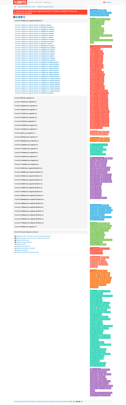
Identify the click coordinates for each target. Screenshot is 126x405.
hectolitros (100, 307)
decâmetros (102, 208)
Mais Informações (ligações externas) (26, 232)
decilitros (97, 310)
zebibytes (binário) (95, 195)
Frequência (95, 138)
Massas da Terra (95, 395)
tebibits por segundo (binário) (45, 6)
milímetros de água (106, 240)
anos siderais (94, 287)
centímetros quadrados (97, 31)
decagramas (94, 374)
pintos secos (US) (95, 317)
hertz (101, 138)
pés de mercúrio (95, 240)
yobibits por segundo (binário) (99, 107)
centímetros (101, 210)
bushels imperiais (106, 344)
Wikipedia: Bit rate (21, 244)
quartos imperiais (95, 337)
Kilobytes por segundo (96, 72)
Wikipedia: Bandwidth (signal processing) (27, 252)
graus (104, 10)
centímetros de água (96, 242)
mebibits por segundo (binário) (99, 93)
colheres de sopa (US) (96, 330)
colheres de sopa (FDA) (97, 356)
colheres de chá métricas (97, 365)
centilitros (104, 310)
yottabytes (93, 172)
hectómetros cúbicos (96, 293)
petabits (92, 163)
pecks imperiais (95, 344)
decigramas (107, 374)
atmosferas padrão (104, 223)
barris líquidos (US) (104, 319)
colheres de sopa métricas (98, 363)
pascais (109, 226)
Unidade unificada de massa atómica (101, 393)
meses (106, 278)
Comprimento (95, 205)
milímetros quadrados (96, 33)
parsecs (103, 217)
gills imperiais (94, 340)
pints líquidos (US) (95, 326)
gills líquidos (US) (107, 326)
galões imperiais (105, 335)
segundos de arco (106, 13)
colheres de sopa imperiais (98, 349)
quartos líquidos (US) (96, 323)
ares (111, 40)
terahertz (106, 141)
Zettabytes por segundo (97, 86)
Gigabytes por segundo (97, 77)
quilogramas (94, 372)
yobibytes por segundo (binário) (99, 125)
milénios (92, 282)
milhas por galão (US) (96, 147)
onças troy (102, 388)
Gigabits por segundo (96, 56)
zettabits (103, 163)
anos (109, 278)
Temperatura (95, 257)
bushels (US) (94, 319)
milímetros (109, 210)
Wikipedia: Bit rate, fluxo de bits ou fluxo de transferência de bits (33, 236)
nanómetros (102, 212)
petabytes (93, 170)
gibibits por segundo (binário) (99, 95)
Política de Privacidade (61, 401)
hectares (106, 40)
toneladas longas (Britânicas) (98, 386)
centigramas (94, 376)
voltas (100, 10)
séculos (108, 280)
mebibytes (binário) (96, 184)
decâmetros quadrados (97, 24)
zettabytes (106, 170)
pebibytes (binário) (95, 191)
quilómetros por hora (96, 253)
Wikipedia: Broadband (22, 250)
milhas (109, 212)
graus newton (94, 264)
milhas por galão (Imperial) (98, 149)
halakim (98, 282)
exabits (98, 163)
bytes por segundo (95, 70)
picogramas (93, 381)
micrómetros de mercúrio (100, 230)
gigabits (99, 160)
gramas (101, 374)
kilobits (110, 158)
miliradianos (100, 15)
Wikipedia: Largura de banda (24, 242)
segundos (93, 275)
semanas (93, 278)
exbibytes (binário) (95, 193)
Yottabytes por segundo (97, 88)
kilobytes (103, 165)
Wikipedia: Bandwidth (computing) (25, 248)
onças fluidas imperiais (97, 342)
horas (104, 275)
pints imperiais (106, 337)
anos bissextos (94, 280)
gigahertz (100, 141)
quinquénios (93, 284)
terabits (104, 160)
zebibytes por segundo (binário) (99, 123)
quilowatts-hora (103, 134)
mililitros (92, 312)
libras (92, 388)
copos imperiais (95, 347)
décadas (102, 280)
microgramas (94, 379)
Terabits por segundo (96, 58)
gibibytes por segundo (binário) (99, 114)
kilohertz (106, 138)
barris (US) (99, 312)
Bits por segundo (95, 49)
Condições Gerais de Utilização (45, 401)
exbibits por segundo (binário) (99, 102)
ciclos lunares (106, 282)
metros (109, 208)
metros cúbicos (107, 296)
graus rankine (94, 262)
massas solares (105, 395)
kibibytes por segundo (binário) (99, 109)
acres (92, 42)
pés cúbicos (105, 303)
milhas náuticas (95, 217)
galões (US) (107, 312)
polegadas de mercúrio (97, 237)
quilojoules (106, 132)
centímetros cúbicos (96, 300)
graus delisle (103, 262)
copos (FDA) (106, 354)
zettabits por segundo (96, 65)
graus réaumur (103, 264)
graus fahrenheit (95, 259)
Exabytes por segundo (96, 83)
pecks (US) (105, 317)
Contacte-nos (47, 2)
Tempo (93, 271)
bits (106, 158)
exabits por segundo (96, 63)
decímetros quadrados (97, 28)
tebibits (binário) (95, 177)
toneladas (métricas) (104, 381)
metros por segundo (96, 251)
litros (91, 310)
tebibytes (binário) (95, 188)
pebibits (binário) (106, 177)
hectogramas (102, 372)
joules (100, 132)
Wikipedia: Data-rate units (23, 246)
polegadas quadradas (96, 40)
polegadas (101, 215)
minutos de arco (95, 13)
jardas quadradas (107, 35)
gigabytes (100, 167)
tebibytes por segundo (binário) (99, 116)
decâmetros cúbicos (96, 296)
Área (93, 19)
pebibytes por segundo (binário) (99, 118)
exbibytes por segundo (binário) (99, 121)
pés (96, 215)
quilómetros (105, 205)
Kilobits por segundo (96, 51)
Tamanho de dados (97, 158)
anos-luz (108, 217)
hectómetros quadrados (97, 21)
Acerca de (31, 2)
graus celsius (105, 257)
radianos (92, 15)
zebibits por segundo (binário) (99, 104)
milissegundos (105, 273)
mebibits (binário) (95, 174)
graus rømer (93, 266)
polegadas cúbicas (95, 305)
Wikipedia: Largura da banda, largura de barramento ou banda (33, 238)
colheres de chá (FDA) (96, 358)
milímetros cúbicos (96, 303)
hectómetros (94, 208)
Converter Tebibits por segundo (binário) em (33, 25)
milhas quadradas (95, 35)
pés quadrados (94, 38)
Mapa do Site (38, 2)
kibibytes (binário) (106, 181)
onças (96, 388)
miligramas (102, 376)
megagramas (106, 369)
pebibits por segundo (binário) (99, 100)
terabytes (107, 167)
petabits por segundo (96, 60)
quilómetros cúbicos (104, 291)
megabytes (93, 167)
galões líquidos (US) (96, 321)
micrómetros (94, 212)
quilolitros (93, 307)
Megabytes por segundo (97, 74)
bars (104, 226)
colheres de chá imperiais (97, 351)
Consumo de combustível (99, 145)
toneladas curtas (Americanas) (99, 383)
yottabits (92, 165)
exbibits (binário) (95, 179)
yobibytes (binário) (95, 198)
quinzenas (100, 278)
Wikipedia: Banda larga (22, 240)
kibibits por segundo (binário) (99, 90)
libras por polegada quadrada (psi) (100, 228)
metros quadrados (95, 26)
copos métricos (94, 361)
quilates (108, 388)
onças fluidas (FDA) (96, 354)
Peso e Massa (96, 369)
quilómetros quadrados (103, 19)
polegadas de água (95, 244)
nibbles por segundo (96, 128)
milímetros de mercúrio (97, 233)
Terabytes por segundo (97, 79)
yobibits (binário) (95, 181)
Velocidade (95, 248)
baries (104, 244)
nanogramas (102, 379)
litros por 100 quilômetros (97, 154)
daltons (92, 390)
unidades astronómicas (97, 219)
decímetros (93, 210)
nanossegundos (102, 271)
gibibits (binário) (106, 174)
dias (108, 275)
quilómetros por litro (96, 152)
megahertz (93, 141)
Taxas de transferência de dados (26, 6)
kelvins (103, 259)
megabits (93, 160)
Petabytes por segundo (97, 81)
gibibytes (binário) (95, 186)
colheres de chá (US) (96, 333)
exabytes (99, 170)
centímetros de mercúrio (97, 235)
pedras (110, 386)
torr (91, 230)
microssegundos (95, 273)
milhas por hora (104, 248)
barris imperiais (94, 335)
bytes (98, 165)
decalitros (107, 307)
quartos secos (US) (96, 314)
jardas (92, 215)
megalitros (105, 305)
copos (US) (105, 328)
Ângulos (94, 10)
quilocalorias (94, 134)
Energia (94, 132)
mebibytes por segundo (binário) (99, 111)
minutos (99, 275)
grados (107, 15)
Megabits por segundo (96, 53)
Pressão (94, 223)
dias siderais (102, 284)
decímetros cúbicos (96, 298)
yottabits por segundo (96, 67)
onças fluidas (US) (95, 328)
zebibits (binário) (106, 179)
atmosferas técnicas (96, 226)
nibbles (104, 198)
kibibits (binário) (102, 172)
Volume (94, 291)
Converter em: (29, 21)
